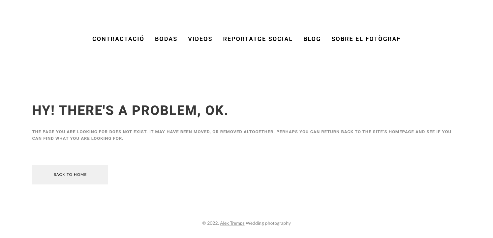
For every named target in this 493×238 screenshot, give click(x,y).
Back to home (70, 174)
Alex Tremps (232, 223)
